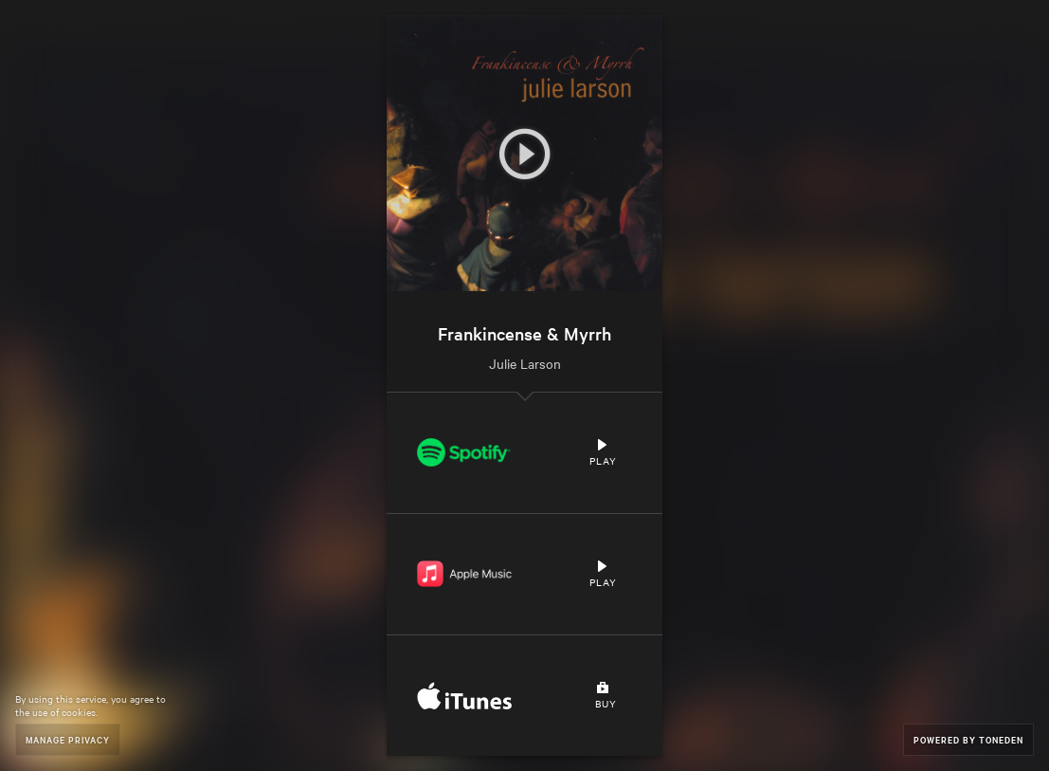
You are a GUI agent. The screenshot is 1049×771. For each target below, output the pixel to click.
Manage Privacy (68, 739)
